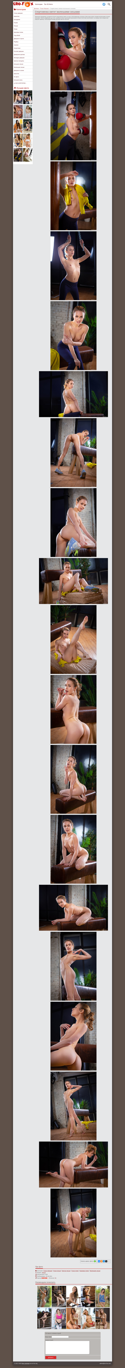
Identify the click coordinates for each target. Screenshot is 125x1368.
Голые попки (75, 1271)
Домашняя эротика (19, 54)
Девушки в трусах (19, 38)
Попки (15, 29)
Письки (16, 26)
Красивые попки (18, 32)
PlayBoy (16, 41)
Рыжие (16, 22)
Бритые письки (66, 1271)
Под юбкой (17, 35)
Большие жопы (18, 80)
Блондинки (17, 19)
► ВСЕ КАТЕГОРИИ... (20, 83)
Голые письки (57, 1271)
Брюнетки (16, 16)
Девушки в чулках (19, 70)
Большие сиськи (18, 64)
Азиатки (16, 45)
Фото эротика (25, 1366)
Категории (38, 4)
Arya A (44, 1272)
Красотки (16, 73)
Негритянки (17, 48)
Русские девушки (19, 51)
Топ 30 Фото (48, 4)
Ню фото (16, 76)
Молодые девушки (19, 57)
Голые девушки (18, 13)
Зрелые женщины (19, 61)
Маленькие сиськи (19, 67)
